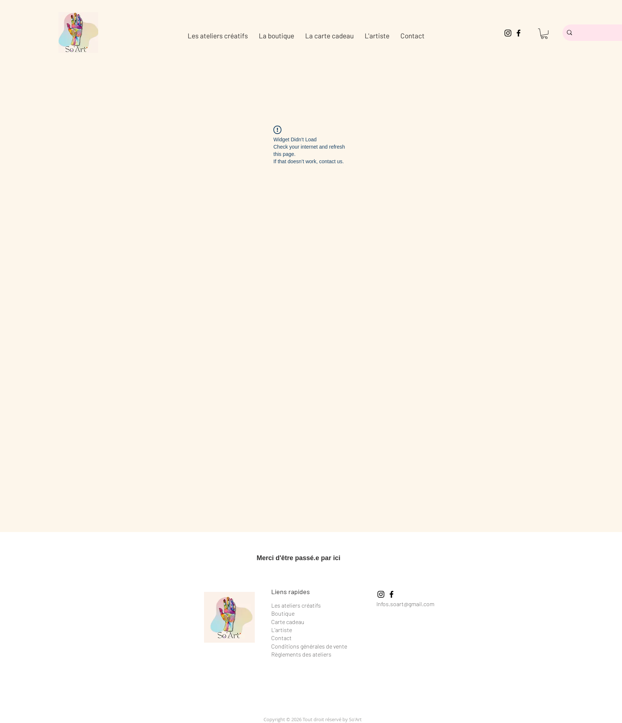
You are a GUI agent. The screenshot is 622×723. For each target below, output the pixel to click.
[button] (544, 33)
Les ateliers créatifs (296, 605)
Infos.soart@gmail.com (405, 603)
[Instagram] (507, 33)
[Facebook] (518, 33)
